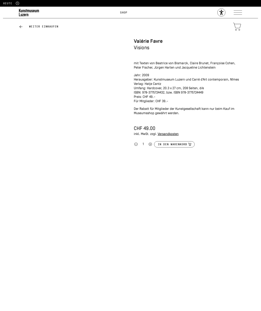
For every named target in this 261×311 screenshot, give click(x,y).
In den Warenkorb (172, 144)
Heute (7, 3)
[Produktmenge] (143, 144)
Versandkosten (168, 134)
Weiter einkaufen (43, 26)
